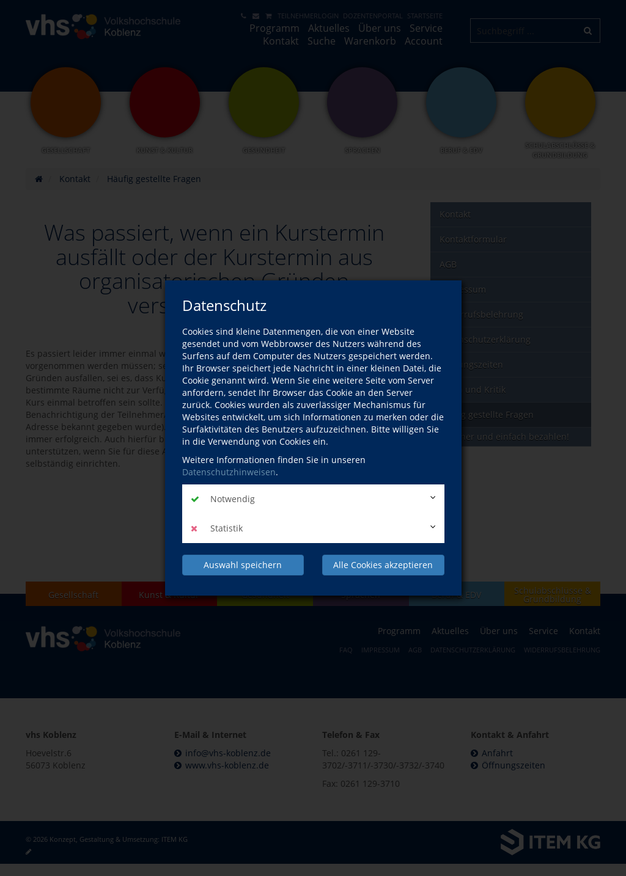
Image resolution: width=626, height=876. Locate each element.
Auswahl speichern (243, 565)
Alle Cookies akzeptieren (383, 565)
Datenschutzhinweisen (229, 472)
